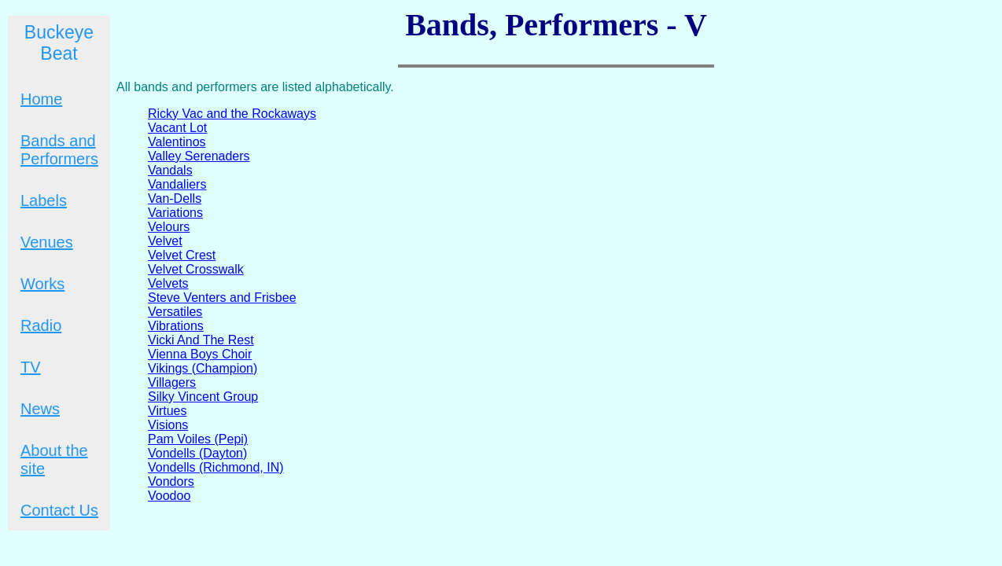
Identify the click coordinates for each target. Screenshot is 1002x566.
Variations (175, 212)
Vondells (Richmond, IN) (216, 467)
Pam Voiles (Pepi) (198, 439)
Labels (43, 200)
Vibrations (176, 326)
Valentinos (177, 142)
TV (30, 367)
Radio (40, 325)
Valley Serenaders (199, 156)
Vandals (170, 170)
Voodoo (169, 495)
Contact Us (59, 510)
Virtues (167, 410)
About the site (54, 459)
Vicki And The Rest (201, 340)
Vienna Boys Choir (200, 354)
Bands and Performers (59, 149)
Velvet (165, 241)
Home (41, 99)
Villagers (172, 382)
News (40, 408)
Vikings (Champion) (202, 368)
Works (42, 283)
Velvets (168, 283)
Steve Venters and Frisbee (222, 297)
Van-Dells (174, 198)
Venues (46, 242)
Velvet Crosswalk (196, 269)
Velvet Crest (182, 255)
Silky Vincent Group (203, 396)
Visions (168, 425)
